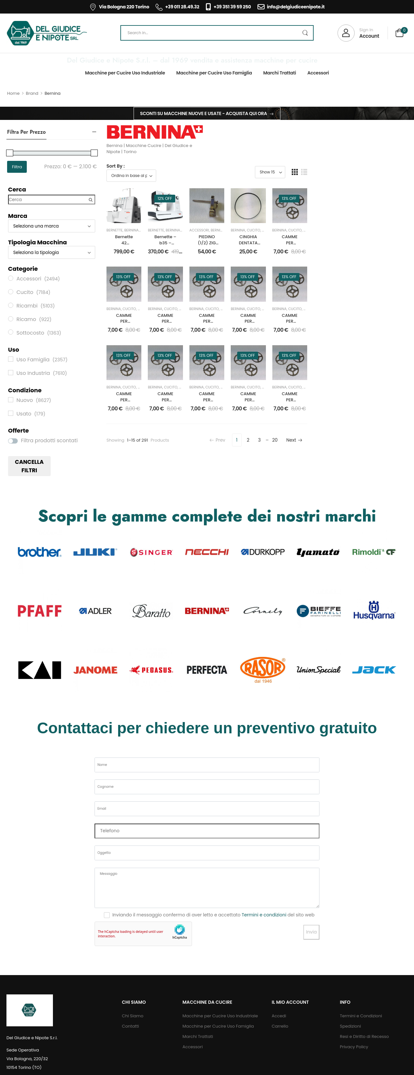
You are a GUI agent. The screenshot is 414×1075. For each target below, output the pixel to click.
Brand (32, 93)
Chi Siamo (132, 1038)
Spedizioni (350, 1049)
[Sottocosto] (10, 332)
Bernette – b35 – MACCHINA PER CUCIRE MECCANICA (196, 263)
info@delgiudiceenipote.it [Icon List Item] (291, 6)
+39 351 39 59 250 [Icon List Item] (228, 6)
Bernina (131, 250)
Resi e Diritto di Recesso (364, 1059)
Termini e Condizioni (361, 1038)
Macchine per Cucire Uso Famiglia (214, 73)
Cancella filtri (29, 466)
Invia (311, 954)
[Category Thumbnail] (40, 574)
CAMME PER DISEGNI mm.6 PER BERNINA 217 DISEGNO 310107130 (318, 463)
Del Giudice (150, 250)
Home (13, 93)
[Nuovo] (10, 399)
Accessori (318, 73)
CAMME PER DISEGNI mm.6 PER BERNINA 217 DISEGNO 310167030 (380, 364)
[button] (395, 172)
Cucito (209, 250)
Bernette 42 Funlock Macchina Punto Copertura (134, 263)
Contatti (130, 1049)
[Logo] (46, 33)
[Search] (217, 33)
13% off (369, 198)
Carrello (280, 1049)
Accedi (279, 1038)
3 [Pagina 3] (359, 500)
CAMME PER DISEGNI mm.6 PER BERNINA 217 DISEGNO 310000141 (134, 463)
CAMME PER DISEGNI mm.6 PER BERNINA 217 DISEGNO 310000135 (196, 463)
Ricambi (344, 250)
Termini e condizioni (264, 937)
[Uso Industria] (10, 372)
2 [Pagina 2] (348, 500)
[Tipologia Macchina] (51, 252)
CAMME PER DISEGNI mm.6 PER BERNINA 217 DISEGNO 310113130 (380, 463)
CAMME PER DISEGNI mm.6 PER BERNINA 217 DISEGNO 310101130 (318, 364)
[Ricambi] (10, 305)
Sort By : (115, 166)
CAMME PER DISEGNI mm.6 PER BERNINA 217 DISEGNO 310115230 (196, 364)
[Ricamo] (10, 318)
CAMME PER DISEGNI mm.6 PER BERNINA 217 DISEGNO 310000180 (257, 463)
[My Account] (358, 33)
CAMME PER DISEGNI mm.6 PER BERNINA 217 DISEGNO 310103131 (257, 364)
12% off (185, 198)
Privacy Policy (354, 1069)
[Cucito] (10, 291)
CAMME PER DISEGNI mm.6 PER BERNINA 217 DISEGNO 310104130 (134, 364)
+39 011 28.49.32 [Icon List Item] (177, 6)
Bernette (114, 250)
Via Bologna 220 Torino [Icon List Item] (119, 6)
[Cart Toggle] (399, 34)
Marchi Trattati (279, 73)
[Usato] (10, 413)
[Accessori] (10, 278)
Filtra (17, 167)
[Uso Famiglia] (10, 359)
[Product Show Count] (370, 172)
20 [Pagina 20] (375, 500)
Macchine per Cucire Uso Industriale (125, 73)
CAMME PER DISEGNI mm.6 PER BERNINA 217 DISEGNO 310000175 (380, 266)
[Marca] (51, 226)
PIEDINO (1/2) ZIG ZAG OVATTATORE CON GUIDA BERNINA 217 (256, 266)
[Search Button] (305, 33)
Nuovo (328, 250)
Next (394, 500)
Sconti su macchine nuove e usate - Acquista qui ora (203, 113)
